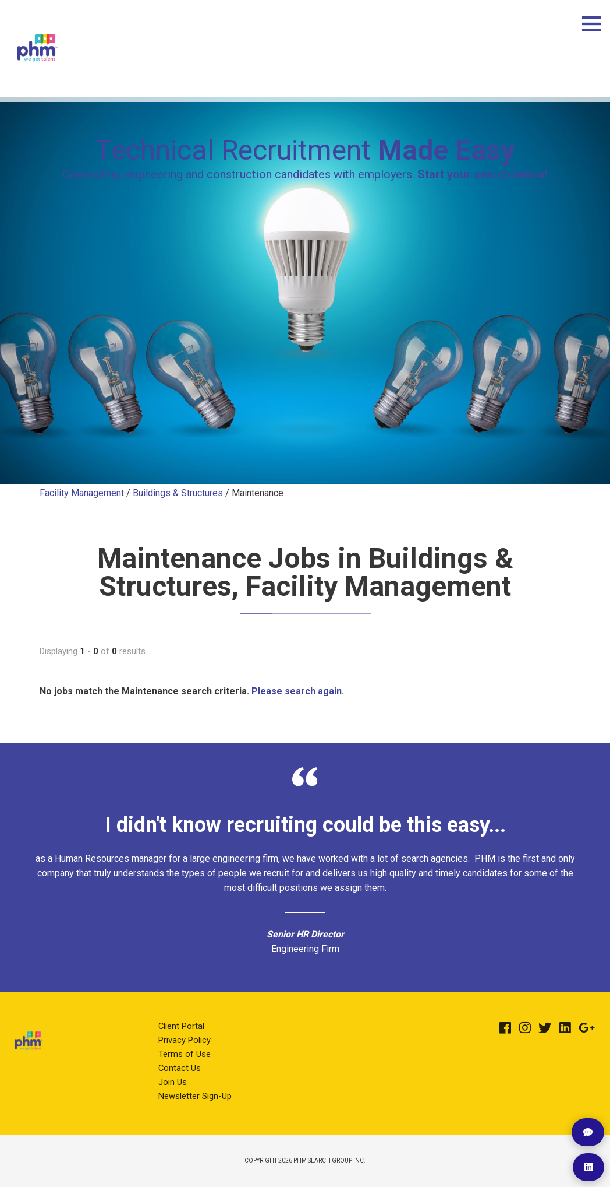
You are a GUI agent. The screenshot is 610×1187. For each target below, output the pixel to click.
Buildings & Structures (178, 492)
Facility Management (83, 492)
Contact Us (179, 1068)
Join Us (172, 1082)
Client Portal (181, 1026)
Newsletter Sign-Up (195, 1096)
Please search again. (297, 691)
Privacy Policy (184, 1040)
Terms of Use (184, 1054)
